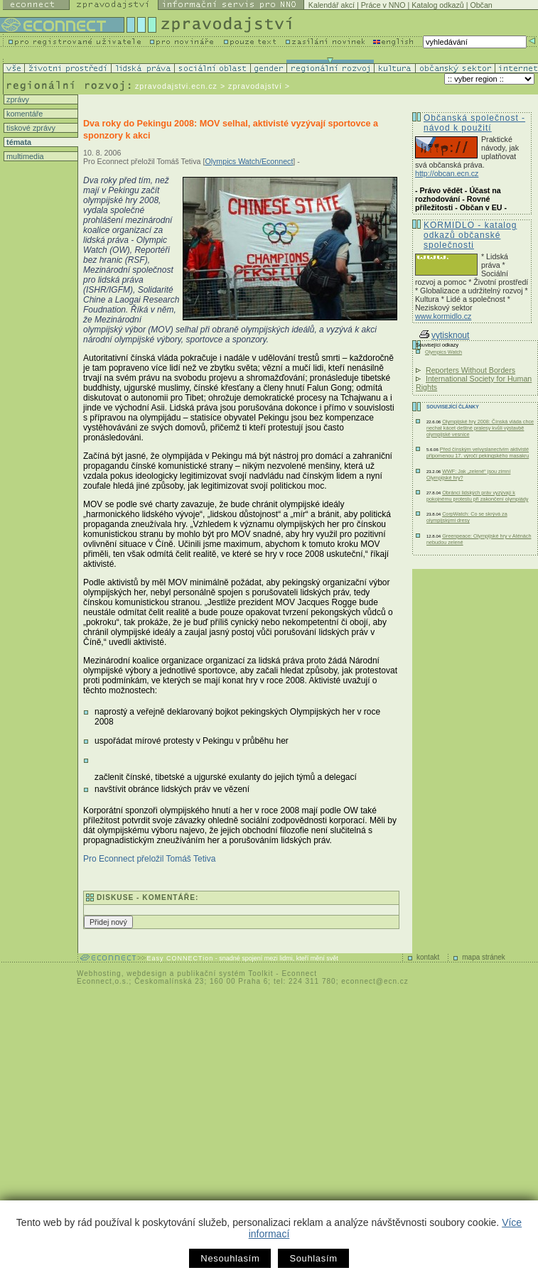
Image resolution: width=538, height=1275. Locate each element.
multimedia (24, 156)
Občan (481, 5)
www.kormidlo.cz (443, 316)
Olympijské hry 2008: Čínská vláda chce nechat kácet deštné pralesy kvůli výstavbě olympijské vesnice (480, 428)
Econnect (299, 973)
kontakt (427, 957)
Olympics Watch (443, 352)
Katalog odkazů (437, 5)
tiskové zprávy (29, 128)
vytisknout (444, 335)
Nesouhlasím (229, 1258)
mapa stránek (483, 957)
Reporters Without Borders (470, 370)
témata (17, 142)
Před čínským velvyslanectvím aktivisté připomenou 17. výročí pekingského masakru (477, 452)
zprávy (16, 99)
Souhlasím (313, 1258)
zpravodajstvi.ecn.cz (176, 86)
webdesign (147, 973)
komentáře (23, 113)
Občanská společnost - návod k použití (474, 123)
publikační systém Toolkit (225, 973)
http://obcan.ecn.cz (446, 173)
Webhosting (99, 973)
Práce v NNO (383, 5)
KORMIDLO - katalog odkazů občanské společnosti (470, 235)
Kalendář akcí (331, 5)
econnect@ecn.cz (375, 981)
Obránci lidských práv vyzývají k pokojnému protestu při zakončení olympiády (477, 495)
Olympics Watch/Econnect (249, 161)
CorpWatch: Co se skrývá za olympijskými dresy (466, 517)
